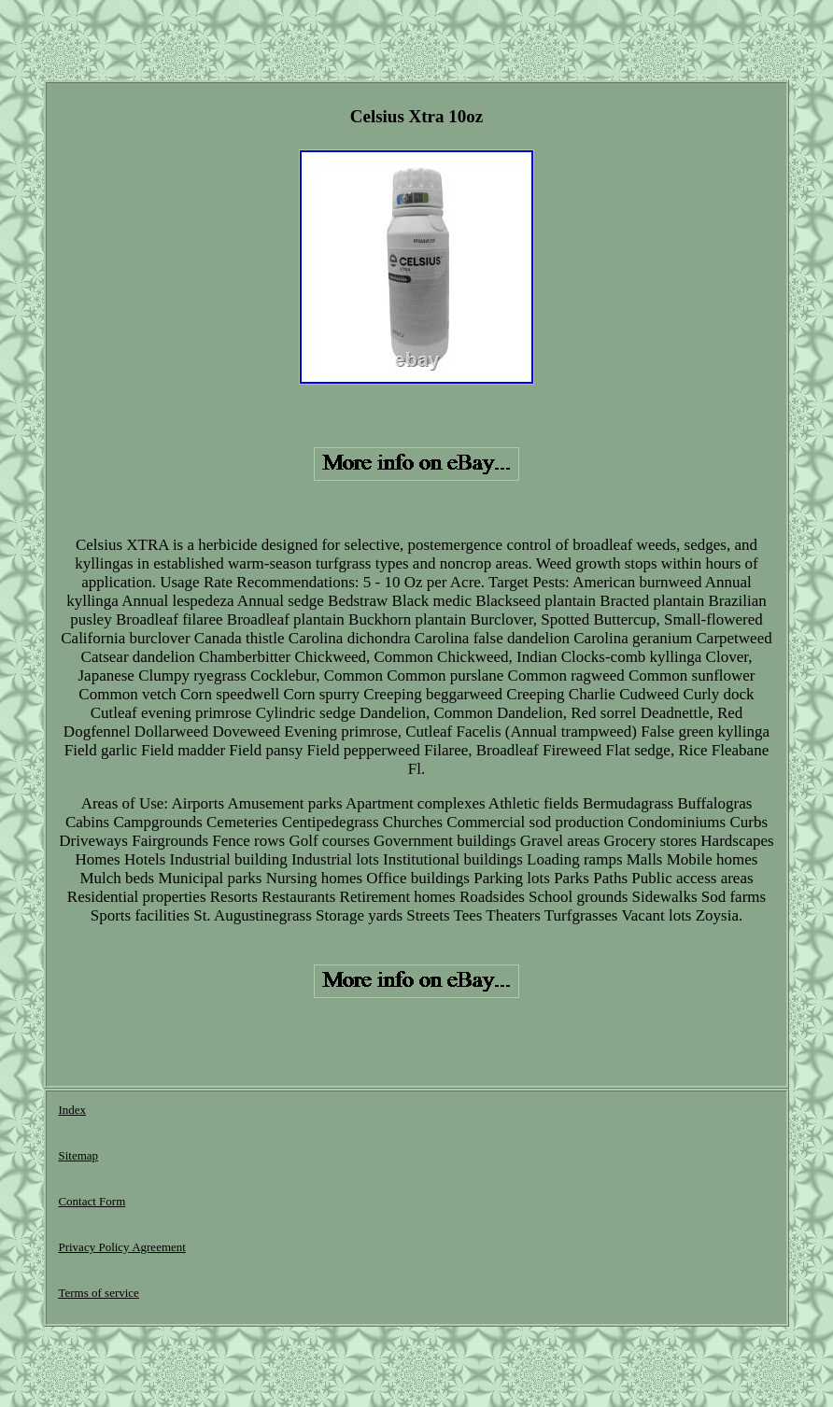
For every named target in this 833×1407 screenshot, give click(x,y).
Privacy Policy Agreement (121, 1247)
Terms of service (98, 1293)
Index (72, 1110)
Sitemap (78, 1155)
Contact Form (91, 1201)
